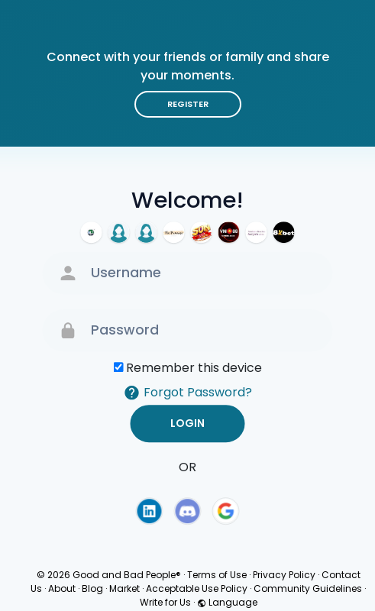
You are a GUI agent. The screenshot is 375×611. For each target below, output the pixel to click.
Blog (92, 588)
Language (227, 602)
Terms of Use (217, 574)
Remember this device (194, 368)
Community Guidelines (308, 588)
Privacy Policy (284, 574)
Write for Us (165, 602)
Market (124, 588)
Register (188, 104)
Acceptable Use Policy (196, 588)
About (62, 588)
